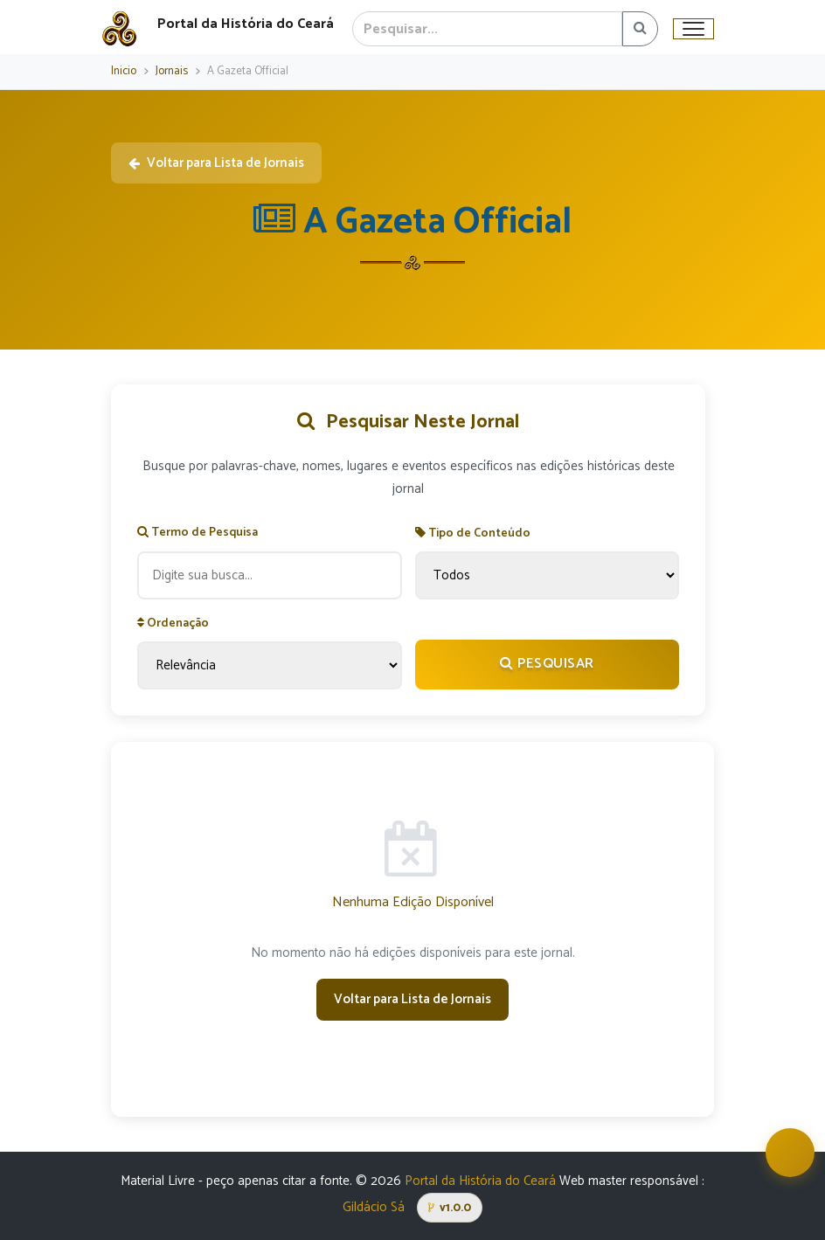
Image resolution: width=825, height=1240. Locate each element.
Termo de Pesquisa (197, 533)
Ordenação (173, 623)
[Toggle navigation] (693, 28)
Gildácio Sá (374, 1207)
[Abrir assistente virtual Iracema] (790, 1152)
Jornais (172, 71)
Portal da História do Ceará (480, 1181)
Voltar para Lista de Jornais (216, 163)
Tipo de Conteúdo (472, 533)
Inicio (123, 71)
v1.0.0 (449, 1207)
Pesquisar (547, 663)
